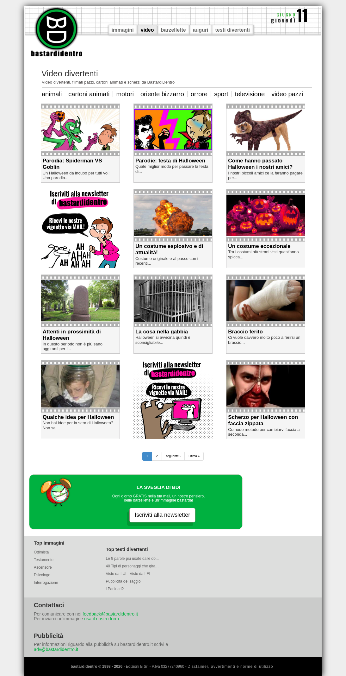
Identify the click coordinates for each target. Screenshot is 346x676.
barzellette (173, 30)
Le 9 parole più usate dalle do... (132, 558)
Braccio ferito (245, 332)
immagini (123, 30)
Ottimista (41, 552)
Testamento (43, 560)
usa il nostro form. (102, 618)
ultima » (194, 456)
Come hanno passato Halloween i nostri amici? (260, 164)
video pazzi (287, 94)
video (147, 30)
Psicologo (42, 575)
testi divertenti (232, 30)
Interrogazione (46, 582)
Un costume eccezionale (259, 246)
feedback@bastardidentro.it (110, 613)
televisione (250, 94)
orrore (199, 94)
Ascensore (43, 567)
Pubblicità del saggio (123, 581)
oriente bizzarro (162, 94)
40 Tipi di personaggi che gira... (132, 566)
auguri (200, 30)
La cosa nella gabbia (161, 332)
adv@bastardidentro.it (56, 649)
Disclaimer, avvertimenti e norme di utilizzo (230, 666)
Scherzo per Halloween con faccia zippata (263, 420)
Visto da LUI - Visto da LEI (128, 574)
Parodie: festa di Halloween (170, 161)
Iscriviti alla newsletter (162, 515)
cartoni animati (88, 94)
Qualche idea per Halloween (78, 417)
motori (125, 94)
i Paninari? (115, 589)
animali (52, 94)
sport (221, 94)
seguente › (173, 456)
